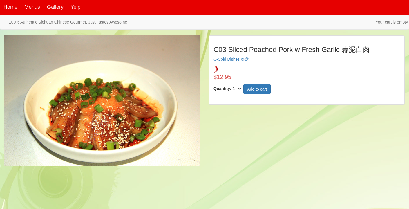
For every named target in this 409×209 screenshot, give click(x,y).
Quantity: (222, 88)
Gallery (55, 7)
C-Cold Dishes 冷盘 (231, 59)
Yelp (75, 7)
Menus (32, 7)
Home (10, 7)
